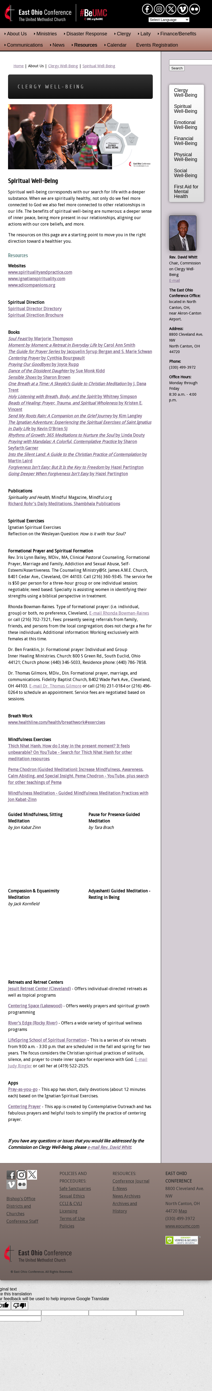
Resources (85, 45)
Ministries (46, 33)
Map (182, 1211)
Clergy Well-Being (63, 66)
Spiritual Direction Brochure (35, 315)
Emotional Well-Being (185, 125)
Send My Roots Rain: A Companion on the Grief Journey (60, 415)
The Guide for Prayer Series (34, 351)
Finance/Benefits (178, 33)
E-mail (174, 280)
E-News (120, 1188)
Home (18, 66)
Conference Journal (131, 1181)
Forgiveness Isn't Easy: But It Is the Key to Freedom (56, 467)
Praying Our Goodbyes (29, 364)
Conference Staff (22, 1221)
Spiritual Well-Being (99, 66)
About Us (17, 33)
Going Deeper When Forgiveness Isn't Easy (48, 473)
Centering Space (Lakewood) (35, 1005)
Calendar (117, 45)
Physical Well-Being (185, 157)
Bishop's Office (20, 1198)
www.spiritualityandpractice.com (40, 272)
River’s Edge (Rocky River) (32, 1023)
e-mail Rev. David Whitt (109, 1147)
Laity (145, 33)
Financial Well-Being (185, 141)
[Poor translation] (19, 1305)
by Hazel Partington (108, 473)
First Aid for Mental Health (186, 191)
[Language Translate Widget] (168, 19)
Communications (25, 45)
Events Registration (157, 45)
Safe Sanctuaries (75, 1188)
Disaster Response (86, 33)
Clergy (124, 33)
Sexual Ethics (72, 1196)
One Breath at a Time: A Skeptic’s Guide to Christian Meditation (67, 383)
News (59, 45)
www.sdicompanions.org (31, 285)
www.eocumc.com (182, 1226)
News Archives (126, 1196)
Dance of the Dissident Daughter (38, 370)
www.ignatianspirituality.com (36, 278)
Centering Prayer (24, 1106)
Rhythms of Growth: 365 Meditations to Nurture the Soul (61, 435)
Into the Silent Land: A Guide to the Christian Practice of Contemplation (74, 454)
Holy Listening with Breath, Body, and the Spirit (52, 396)
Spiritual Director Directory (35, 308)
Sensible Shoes (22, 377)
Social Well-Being (185, 173)
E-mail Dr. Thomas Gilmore (55, 686)
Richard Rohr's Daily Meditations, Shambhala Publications (64, 503)
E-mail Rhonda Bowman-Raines (119, 613)
